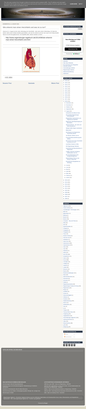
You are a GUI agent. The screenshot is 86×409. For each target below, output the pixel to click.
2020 (66, 93)
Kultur (64, 258)
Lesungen (65, 261)
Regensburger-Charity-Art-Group (71, 286)
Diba (64, 222)
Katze (64, 252)
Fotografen (65, 230)
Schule (64, 293)
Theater (65, 310)
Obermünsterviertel (67, 276)
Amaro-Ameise (66, 207)
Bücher (65, 219)
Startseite (31, 83)
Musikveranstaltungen (68, 272)
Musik (64, 271)
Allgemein (65, 206)
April (67, 171)
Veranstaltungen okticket (69, 68)
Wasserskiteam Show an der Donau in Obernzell (72, 159)
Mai (67, 169)
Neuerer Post (7, 83)
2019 (66, 95)
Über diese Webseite (68, 63)
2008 (66, 194)
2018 (66, 97)
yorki (64, 325)
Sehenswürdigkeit (67, 295)
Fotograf (65, 228)
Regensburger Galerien (68, 69)
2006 (66, 198)
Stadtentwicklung (67, 300)
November (68, 105)
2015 (66, 180)
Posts (66, 334)
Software (65, 297)
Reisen (65, 289)
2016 (66, 101)
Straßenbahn (66, 304)
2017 (66, 99)
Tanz (64, 306)
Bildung (65, 215)
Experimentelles (67, 226)
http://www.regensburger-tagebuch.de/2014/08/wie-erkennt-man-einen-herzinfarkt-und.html (29, 39)
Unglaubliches (66, 315)
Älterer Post (55, 83)
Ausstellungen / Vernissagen (70, 209)
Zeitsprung (65, 326)
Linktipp (65, 263)
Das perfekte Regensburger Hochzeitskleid (72, 115)
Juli (67, 165)
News (64, 274)
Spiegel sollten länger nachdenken (74, 128)
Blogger (46, 403)
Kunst (64, 259)
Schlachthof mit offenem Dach (73, 112)
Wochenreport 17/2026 (8, 392)
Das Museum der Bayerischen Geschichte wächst (73, 133)
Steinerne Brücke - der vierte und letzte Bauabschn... (73, 125)
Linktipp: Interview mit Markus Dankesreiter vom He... (73, 152)
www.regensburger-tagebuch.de (21, 398)
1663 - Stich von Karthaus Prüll (51, 392)
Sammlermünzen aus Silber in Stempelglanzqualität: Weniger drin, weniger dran (21, 390)
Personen (65, 280)
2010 (66, 190)
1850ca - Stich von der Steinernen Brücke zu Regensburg (57, 389)
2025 (66, 82)
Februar (68, 175)
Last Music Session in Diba (72, 144)
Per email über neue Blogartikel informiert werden (70, 65)
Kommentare (67, 336)
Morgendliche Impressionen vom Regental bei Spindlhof (73, 119)
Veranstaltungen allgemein (69, 317)
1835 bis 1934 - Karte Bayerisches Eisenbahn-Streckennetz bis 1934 (60, 390)
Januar (68, 177)
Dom (64, 224)
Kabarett (65, 250)
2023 (66, 86)
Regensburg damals (68, 284)
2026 (66, 80)
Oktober (68, 107)
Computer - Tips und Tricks (69, 220)
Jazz (64, 248)
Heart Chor (65, 241)
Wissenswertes (66, 323)
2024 (66, 84)
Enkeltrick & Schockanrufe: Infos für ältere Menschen (15, 389)
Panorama (65, 278)
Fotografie (65, 232)
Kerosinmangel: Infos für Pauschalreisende (13, 384)
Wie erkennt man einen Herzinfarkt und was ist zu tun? (74, 141)
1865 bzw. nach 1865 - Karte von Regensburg (55, 384)
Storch (64, 302)
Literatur (65, 265)
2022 (66, 88)
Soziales (65, 298)
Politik (64, 282)
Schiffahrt (65, 291)
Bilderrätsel (68, 130)
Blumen (65, 217)
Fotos (64, 233)
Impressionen (66, 245)
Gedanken (65, 239)
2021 (66, 90)
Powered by (73, 53)
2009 (66, 192)
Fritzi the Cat (66, 237)
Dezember (68, 102)
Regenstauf (66, 287)
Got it (80, 4)
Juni (67, 167)
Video (64, 321)
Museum (65, 269)
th (63, 308)
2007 (66, 196)
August (68, 111)
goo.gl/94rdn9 (37, 398)
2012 (66, 186)
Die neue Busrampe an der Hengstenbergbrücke (72, 155)
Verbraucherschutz (67, 319)
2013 (66, 184)
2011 (66, 188)
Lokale (64, 267)
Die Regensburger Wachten (72, 146)
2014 (66, 182)
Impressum (65, 73)
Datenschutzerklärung (68, 71)
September (69, 109)
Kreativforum (66, 256)
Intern (64, 246)
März (67, 173)
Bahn (64, 211)
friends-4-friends (67, 235)
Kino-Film (65, 254)
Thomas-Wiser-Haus (68, 312)
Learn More (73, 4)
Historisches (66, 243)
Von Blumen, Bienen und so (72, 135)
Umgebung (65, 313)
